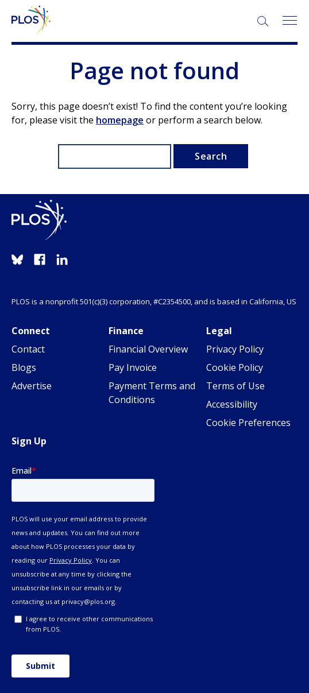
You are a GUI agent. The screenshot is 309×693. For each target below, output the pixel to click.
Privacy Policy (235, 349)
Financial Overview (148, 349)
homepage (120, 120)
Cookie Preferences (248, 422)
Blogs (23, 367)
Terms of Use (235, 386)
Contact (28, 349)
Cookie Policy (234, 367)
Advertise (31, 386)
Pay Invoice (133, 367)
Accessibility (231, 404)
